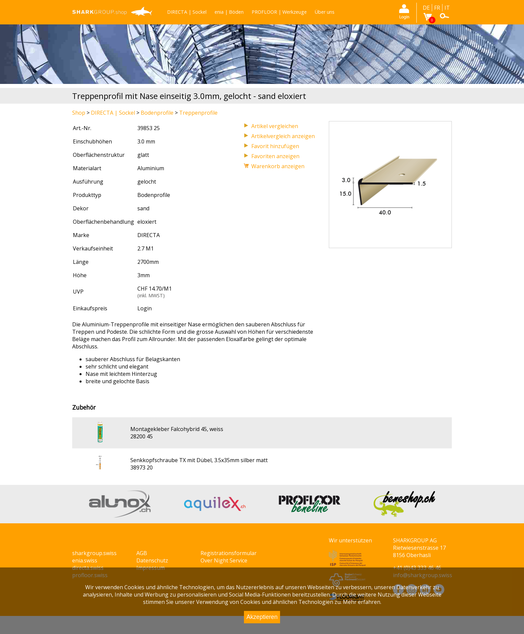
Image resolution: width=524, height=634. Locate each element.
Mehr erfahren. (362, 602)
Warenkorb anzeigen (277, 166)
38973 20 (141, 467)
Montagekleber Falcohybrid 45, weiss (176, 429)
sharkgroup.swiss (94, 553)
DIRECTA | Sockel (187, 12)
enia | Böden (229, 12)
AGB (141, 553)
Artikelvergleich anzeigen (283, 136)
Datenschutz (152, 560)
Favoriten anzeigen (275, 156)
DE (426, 7)
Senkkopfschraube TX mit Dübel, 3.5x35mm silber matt (199, 460)
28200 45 (141, 436)
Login (144, 308)
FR (437, 7)
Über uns (325, 12)
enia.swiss (84, 560)
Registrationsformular (229, 553)
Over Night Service (224, 560)
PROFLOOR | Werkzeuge (279, 12)
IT (447, 7)
